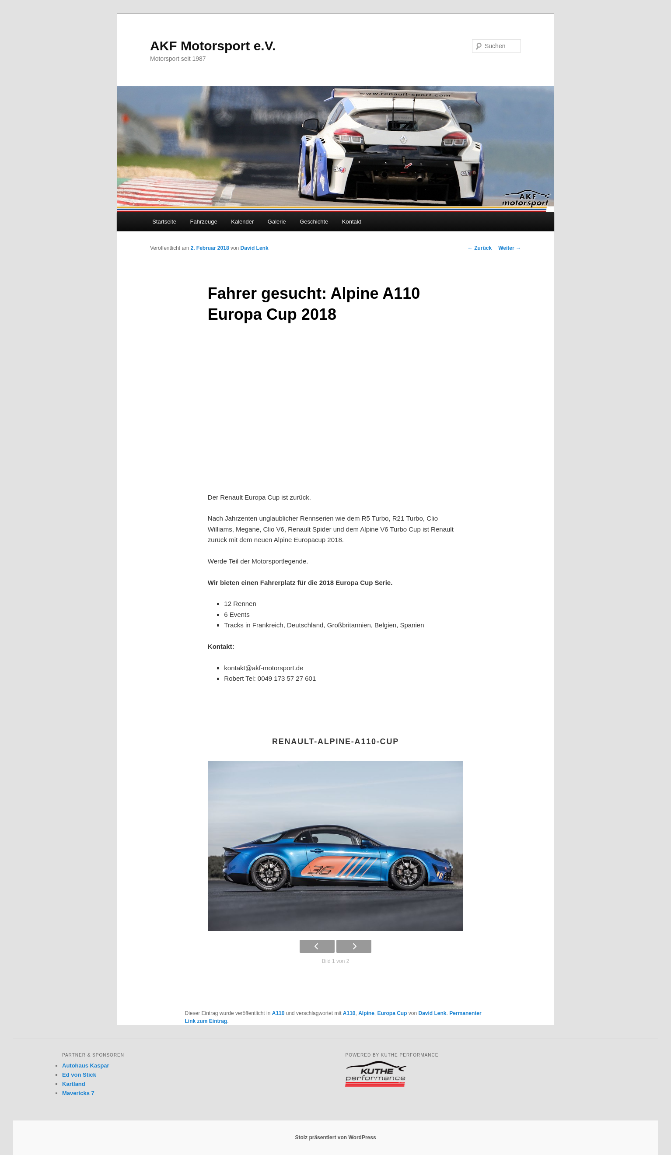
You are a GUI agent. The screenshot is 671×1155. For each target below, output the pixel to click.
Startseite (164, 221)
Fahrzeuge (203, 221)
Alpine (366, 1013)
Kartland (73, 1084)
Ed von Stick (79, 1074)
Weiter (509, 248)
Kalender (242, 221)
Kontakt (351, 221)
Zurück (480, 248)
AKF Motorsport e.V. (213, 45)
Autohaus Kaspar (85, 1065)
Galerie (277, 221)
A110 (278, 1013)
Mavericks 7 (78, 1093)
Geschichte (314, 221)
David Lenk (255, 248)
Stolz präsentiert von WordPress (335, 1137)
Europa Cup (392, 1013)
